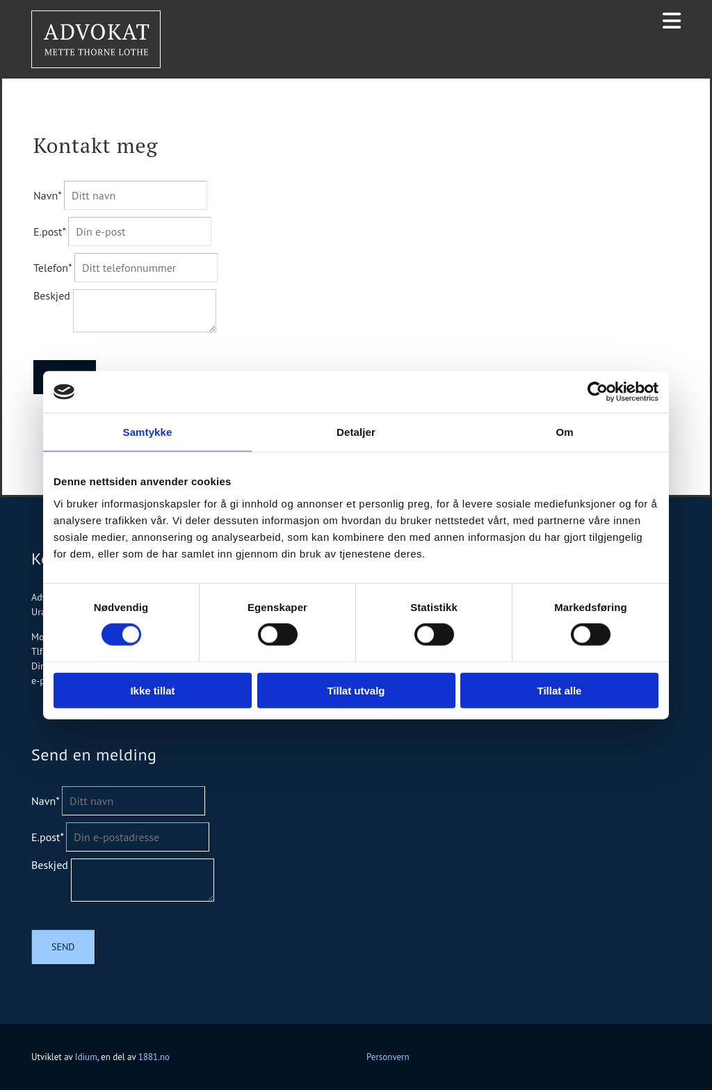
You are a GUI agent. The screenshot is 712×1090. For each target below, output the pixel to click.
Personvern (388, 1057)
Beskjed (51, 295)
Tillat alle (559, 690)
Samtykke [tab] (147, 432)
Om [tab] (564, 432)
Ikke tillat (152, 690)
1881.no (154, 1057)
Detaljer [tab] (356, 432)
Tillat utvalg (356, 690)
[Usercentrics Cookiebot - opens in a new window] (597, 392)
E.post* (49, 231)
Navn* (47, 195)
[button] (672, 20)
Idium (86, 1057)
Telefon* (52, 268)
